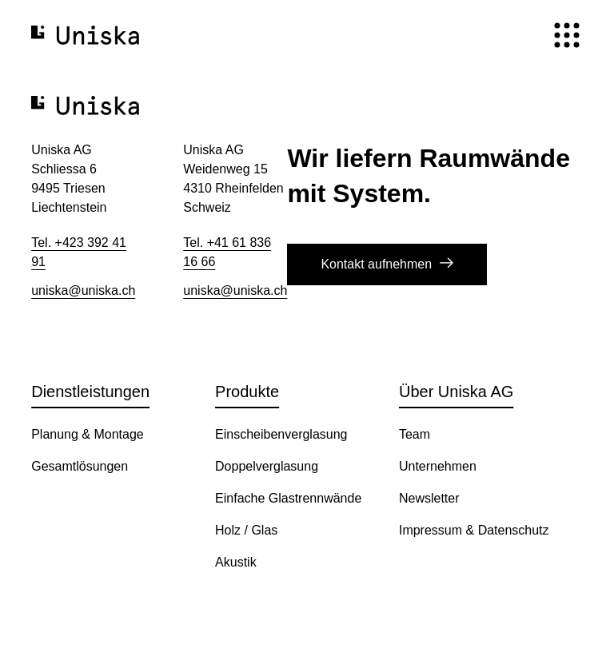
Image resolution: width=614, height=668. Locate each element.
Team (414, 434)
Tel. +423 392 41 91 (78, 252)
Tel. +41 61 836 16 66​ (227, 252)
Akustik (236, 562)
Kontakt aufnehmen (376, 264)
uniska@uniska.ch (83, 290)
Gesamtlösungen (79, 466)
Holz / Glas (246, 530)
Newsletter (429, 498)
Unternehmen (437, 466)
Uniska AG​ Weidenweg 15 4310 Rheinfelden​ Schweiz (233, 178)
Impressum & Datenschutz (474, 530)
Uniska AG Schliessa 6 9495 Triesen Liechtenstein (68, 178)
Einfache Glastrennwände (288, 498)
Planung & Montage (87, 434)
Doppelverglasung (266, 466)
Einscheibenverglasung (281, 434)
